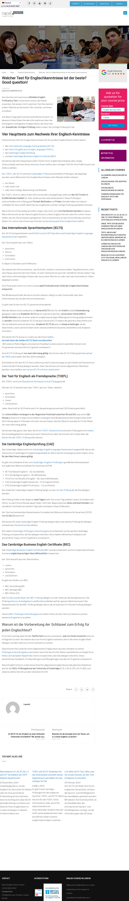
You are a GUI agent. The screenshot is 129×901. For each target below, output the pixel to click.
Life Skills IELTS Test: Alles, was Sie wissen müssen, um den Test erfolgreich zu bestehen (79, 768)
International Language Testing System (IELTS (31, 139)
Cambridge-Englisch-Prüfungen (48, 456)
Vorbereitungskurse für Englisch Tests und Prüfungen (112, 190)
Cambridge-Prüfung (40, 167)
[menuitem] (11, 2)
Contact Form (7, 885)
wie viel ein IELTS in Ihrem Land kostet (41, 363)
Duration (105, 107)
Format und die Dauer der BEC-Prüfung (24, 591)
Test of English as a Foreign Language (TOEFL (31, 143)
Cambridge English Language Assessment (53, 443)
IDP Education (54, 227)
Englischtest (104, 4)
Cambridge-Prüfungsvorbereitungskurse (32, 525)
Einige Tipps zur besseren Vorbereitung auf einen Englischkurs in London (112, 219)
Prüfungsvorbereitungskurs (15, 646)
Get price (113, 119)
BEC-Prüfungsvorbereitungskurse (25, 608)
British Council (39, 227)
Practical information (107, 149)
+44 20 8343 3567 (12, 6)
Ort (66, 598)
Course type (107, 99)
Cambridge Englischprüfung (21, 146)
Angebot (119, 4)
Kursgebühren (89, 4)
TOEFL (9, 167)
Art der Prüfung (63, 484)
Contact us (108, 134)
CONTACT (75, 4)
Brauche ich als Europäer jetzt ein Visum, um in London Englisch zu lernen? (113, 251)
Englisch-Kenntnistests (12, 84)
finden (90, 424)
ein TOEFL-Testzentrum (50, 424)
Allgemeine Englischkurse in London (80, 879)
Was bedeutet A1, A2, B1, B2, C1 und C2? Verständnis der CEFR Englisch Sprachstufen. (14, 768)
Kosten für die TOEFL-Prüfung (16, 431)
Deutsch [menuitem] (8, 3)
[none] (11, 2)
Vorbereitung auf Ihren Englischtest (59, 215)
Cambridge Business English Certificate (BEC (34, 150)
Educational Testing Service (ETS (37, 375)
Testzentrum (20, 519)
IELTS (19, 167)
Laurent (26, 698)
